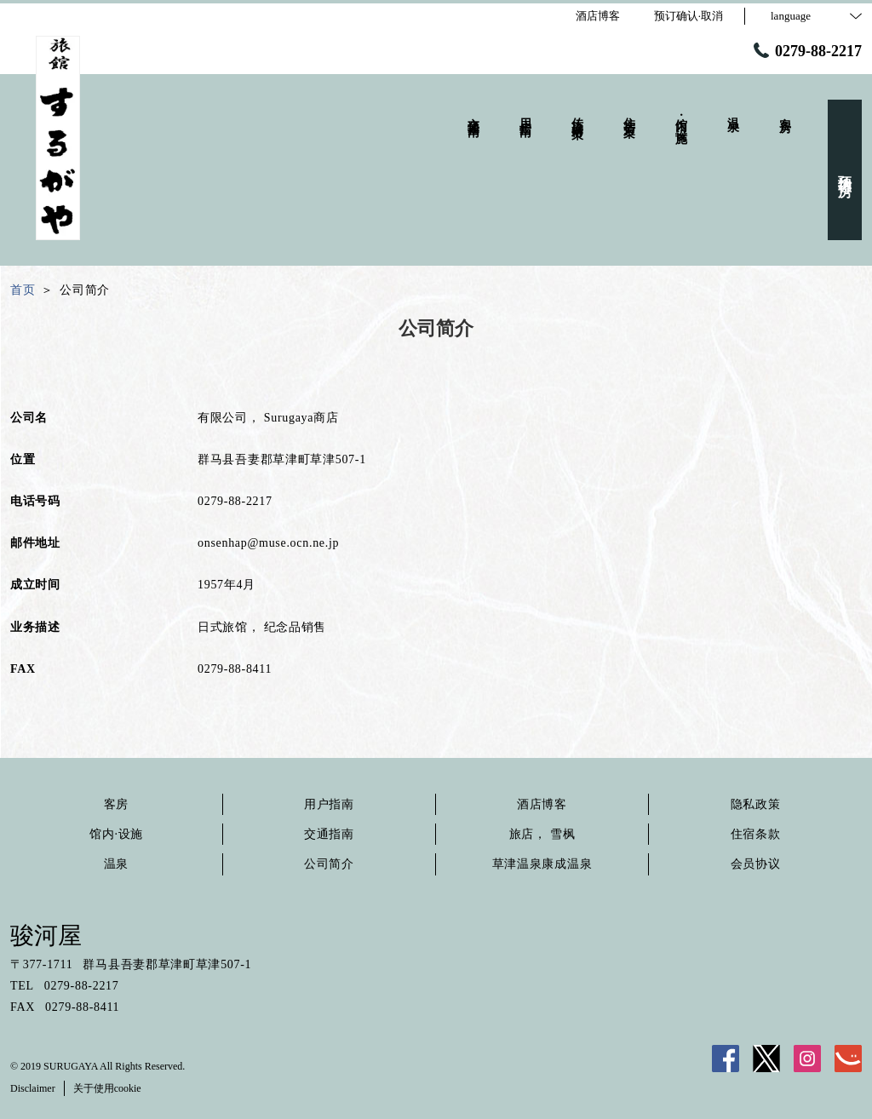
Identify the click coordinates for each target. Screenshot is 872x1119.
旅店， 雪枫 (542, 834)
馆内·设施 (116, 834)
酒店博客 (542, 804)
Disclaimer (32, 1088)
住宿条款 (756, 834)
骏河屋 (46, 935)
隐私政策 (756, 804)
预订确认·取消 (688, 15)
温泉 (116, 864)
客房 (116, 804)
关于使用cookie (107, 1088)
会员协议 (756, 864)
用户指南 (329, 804)
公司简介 (329, 864)
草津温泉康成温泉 (542, 864)
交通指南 (329, 834)
